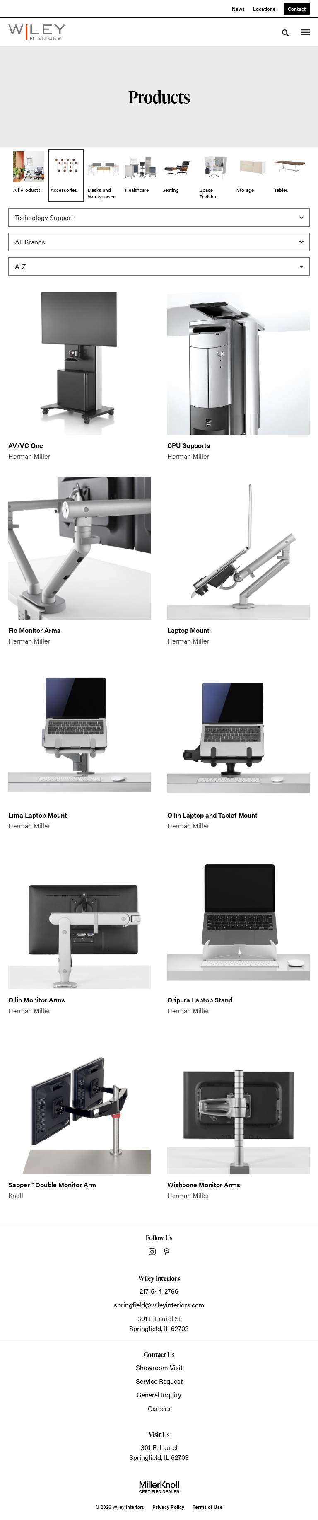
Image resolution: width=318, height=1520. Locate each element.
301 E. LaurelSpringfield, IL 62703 (159, 1452)
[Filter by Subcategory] (159, 217)
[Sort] (159, 266)
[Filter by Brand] (159, 242)
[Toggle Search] (285, 32)
